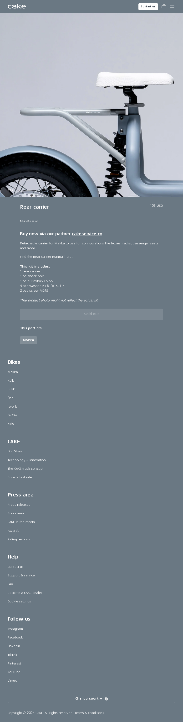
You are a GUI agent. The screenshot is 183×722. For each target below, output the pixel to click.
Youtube (14, 672)
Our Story (15, 451)
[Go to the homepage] (17, 7)
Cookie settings (19, 601)
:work (12, 406)
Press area (16, 513)
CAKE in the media (21, 522)
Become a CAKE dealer (25, 593)
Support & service (21, 575)
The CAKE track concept (25, 468)
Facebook (15, 637)
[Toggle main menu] (172, 7)
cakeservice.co (87, 234)
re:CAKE (13, 415)
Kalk (11, 380)
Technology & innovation (27, 460)
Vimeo (12, 680)
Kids (11, 424)
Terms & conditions (89, 713)
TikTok (12, 655)
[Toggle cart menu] (164, 7)
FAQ (10, 584)
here (68, 256)
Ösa (10, 398)
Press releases (19, 504)
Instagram (15, 629)
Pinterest (14, 663)
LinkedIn (14, 646)
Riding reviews (19, 539)
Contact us (148, 6)
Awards (13, 530)
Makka (13, 372)
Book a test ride (20, 477)
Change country (92, 698)
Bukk (11, 389)
